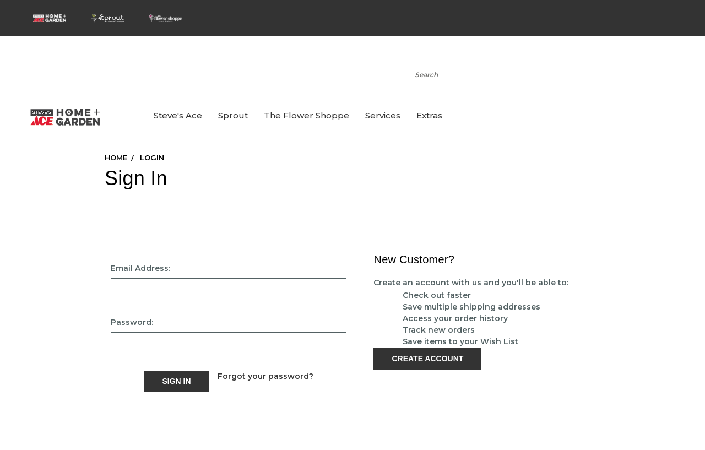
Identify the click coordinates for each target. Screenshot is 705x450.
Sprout (233, 115)
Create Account (427, 358)
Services (382, 115)
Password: (132, 322)
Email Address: (140, 268)
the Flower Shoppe (306, 115)
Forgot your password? (265, 376)
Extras (429, 115)
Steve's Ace (178, 115)
